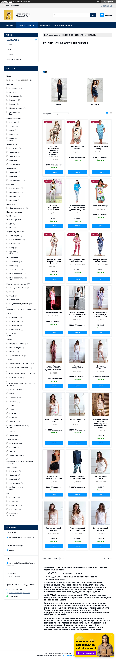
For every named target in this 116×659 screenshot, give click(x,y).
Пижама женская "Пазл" (77, 148)
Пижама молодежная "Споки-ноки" (54, 208)
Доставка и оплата (63, 25)
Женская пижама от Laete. (53, 420)
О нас (9, 49)
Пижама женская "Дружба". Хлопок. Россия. (54, 261)
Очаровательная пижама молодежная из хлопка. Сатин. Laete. (100, 423)
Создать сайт (17, 1)
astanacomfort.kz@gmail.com (19, 593)
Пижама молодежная (77, 367)
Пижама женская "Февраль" (101, 148)
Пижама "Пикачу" (100, 206)
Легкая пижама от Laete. (77, 420)
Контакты (45, 25)
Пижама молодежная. (100, 367)
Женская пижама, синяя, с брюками (77, 477)
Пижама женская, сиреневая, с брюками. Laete (100, 314)
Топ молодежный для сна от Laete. (77, 529)
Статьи (9, 45)
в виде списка (111, 113)
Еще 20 (11, 385)
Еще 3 (11, 114)
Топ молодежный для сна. (53, 529)
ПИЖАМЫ (59, 105)
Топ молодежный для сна (100, 529)
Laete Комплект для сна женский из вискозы (77, 314)
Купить (54, 172)
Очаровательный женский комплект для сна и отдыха (77, 208)
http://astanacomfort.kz (17, 589)
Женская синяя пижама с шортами (54, 477)
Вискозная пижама (54, 313)
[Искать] (93, 15)
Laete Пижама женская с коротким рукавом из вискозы (53, 368)
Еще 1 (11, 280)
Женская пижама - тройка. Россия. (77, 260)
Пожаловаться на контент (70, 656)
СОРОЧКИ (95, 105)
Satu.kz (68, 653)
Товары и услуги (26, 25)
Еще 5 (11, 140)
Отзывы (10, 54)
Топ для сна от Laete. (100, 477)
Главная (10, 25)
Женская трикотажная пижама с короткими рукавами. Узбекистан (53, 151)
